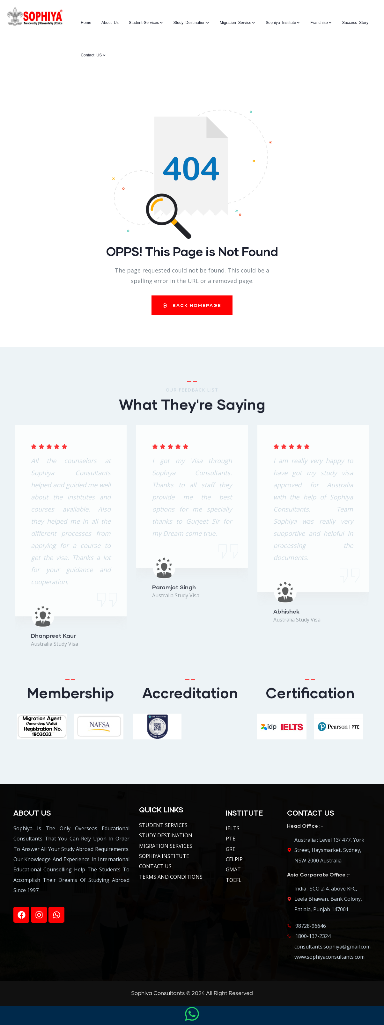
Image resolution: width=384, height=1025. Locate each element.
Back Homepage (192, 305)
